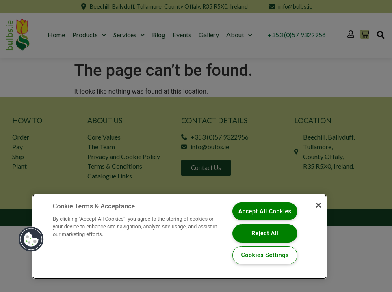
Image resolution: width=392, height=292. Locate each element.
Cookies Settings (265, 255)
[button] (31, 239)
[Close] (318, 206)
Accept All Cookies (265, 211)
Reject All (265, 233)
